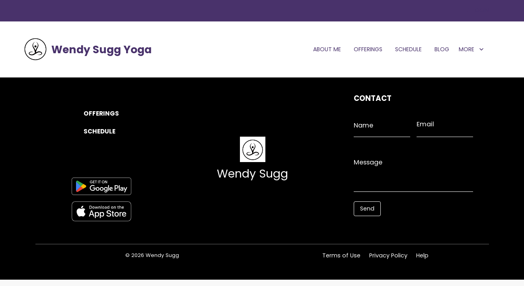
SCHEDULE (408, 49)
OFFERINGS (368, 49)
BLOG (442, 49)
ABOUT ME (327, 49)
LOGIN (477, 10)
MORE (471, 49)
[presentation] (389, 228)
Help (422, 255)
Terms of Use (341, 255)
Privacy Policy (388, 255)
